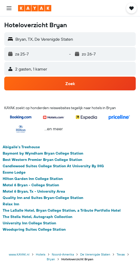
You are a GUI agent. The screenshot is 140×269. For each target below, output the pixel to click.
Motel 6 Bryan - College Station (31, 185)
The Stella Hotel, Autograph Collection (37, 216)
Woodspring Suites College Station (34, 229)
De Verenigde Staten (95, 254)
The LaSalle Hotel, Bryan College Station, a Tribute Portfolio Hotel (62, 210)
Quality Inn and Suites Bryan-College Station (43, 197)
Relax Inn (11, 204)
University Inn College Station (29, 223)
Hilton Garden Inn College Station (33, 178)
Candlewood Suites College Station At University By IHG (53, 166)
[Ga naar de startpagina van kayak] (34, 8)
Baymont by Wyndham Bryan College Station (43, 153)
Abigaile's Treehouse (21, 147)
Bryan (51, 259)
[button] (9, 8)
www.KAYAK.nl (19, 254)
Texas (121, 254)
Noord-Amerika (63, 254)
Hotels (40, 254)
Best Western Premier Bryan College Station (42, 159)
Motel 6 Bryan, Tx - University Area (34, 191)
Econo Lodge (14, 172)
